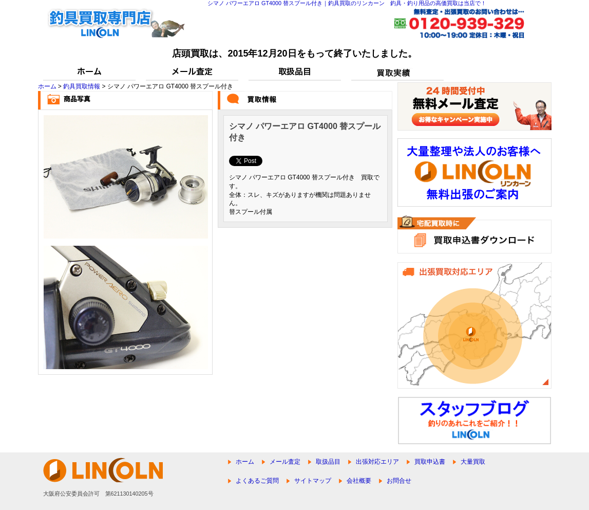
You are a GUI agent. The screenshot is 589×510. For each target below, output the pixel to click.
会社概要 (359, 480)
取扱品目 (328, 461)
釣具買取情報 (81, 86)
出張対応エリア (377, 461)
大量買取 (473, 461)
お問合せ (399, 480)
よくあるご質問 (257, 480)
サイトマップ (312, 480)
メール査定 (285, 461)
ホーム (47, 86)
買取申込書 (429, 461)
